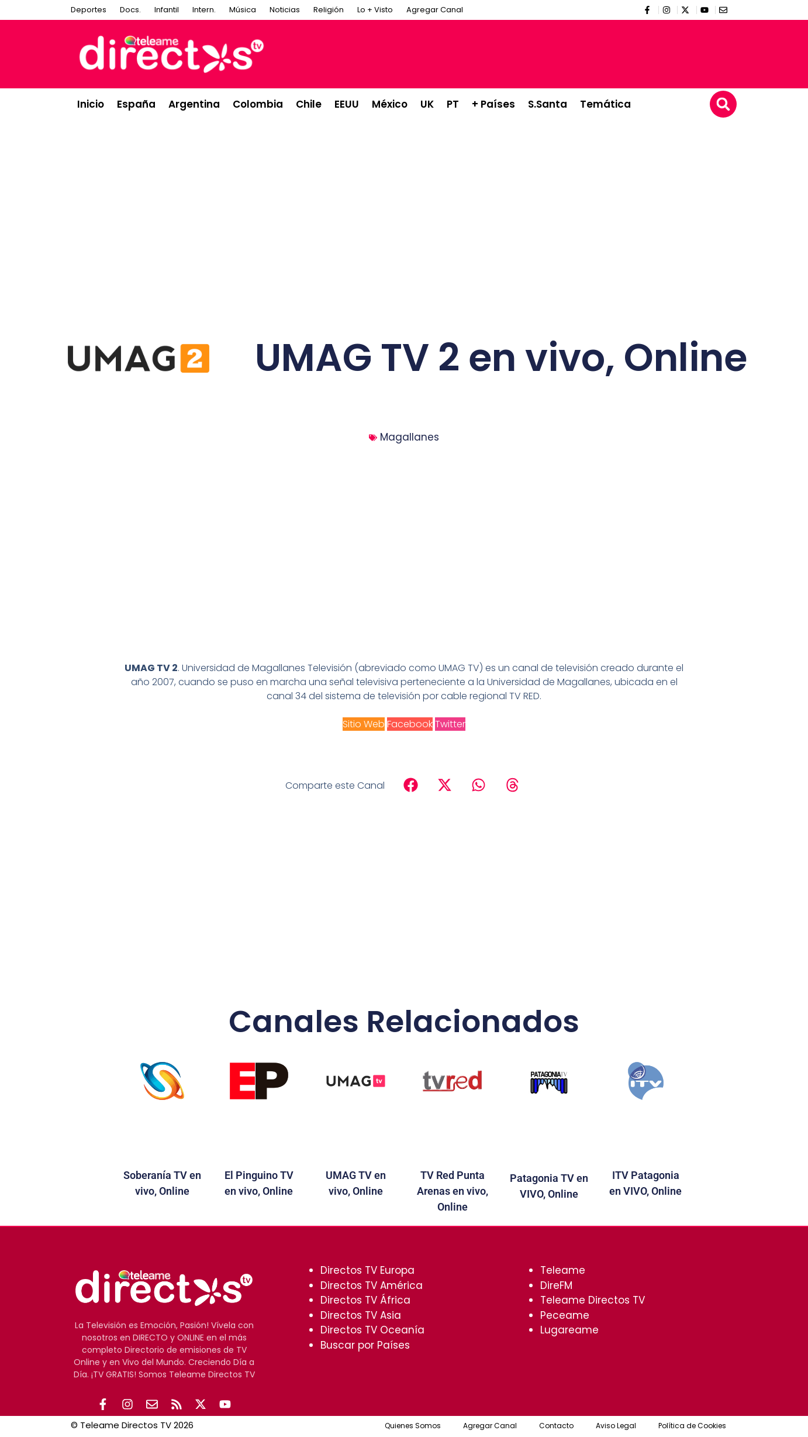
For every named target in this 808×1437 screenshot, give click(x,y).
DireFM (556, 1285)
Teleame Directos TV (592, 1300)
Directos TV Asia (360, 1315)
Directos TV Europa (367, 1270)
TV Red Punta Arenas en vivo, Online (452, 1191)
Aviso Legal (616, 1427)
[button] (723, 104)
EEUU (346, 104)
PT (453, 104)
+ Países (493, 104)
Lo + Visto (375, 9)
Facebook (410, 724)
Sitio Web (364, 724)
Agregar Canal (434, 9)
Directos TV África (365, 1300)
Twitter (450, 724)
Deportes (88, 9)
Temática (605, 104)
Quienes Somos (413, 1427)
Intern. (204, 9)
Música (242, 9)
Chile (309, 104)
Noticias (285, 9)
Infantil (166, 9)
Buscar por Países (365, 1345)
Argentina (194, 104)
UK (427, 104)
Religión (328, 9)
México (390, 104)
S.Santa (547, 104)
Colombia (258, 104)
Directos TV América (371, 1285)
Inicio (90, 104)
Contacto (556, 1427)
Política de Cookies (692, 1427)
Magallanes (409, 437)
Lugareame (569, 1330)
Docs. (130, 9)
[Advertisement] (518, 52)
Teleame (562, 1270)
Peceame (564, 1315)
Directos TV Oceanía (372, 1330)
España (136, 104)
